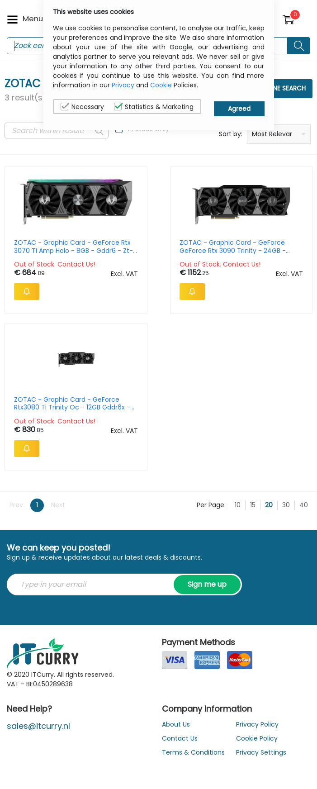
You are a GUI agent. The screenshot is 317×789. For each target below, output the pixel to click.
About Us (176, 724)
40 (303, 504)
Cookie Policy (257, 738)
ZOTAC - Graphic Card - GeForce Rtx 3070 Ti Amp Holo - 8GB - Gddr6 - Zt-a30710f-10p (73, 246)
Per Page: (211, 504)
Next (58, 504)
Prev (16, 504)
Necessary (82, 107)
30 (286, 504)
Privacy (123, 85)
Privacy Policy (257, 724)
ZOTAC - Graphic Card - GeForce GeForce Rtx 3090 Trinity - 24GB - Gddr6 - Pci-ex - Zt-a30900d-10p (233, 246)
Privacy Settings (261, 752)
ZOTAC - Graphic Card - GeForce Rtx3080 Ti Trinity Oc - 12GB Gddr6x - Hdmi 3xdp (72, 403)
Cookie (161, 85)
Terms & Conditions (193, 752)
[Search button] (299, 45)
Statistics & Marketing (154, 107)
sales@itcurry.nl (38, 726)
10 (238, 504)
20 (269, 504)
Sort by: (230, 133)
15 (252, 504)
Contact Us (180, 738)
